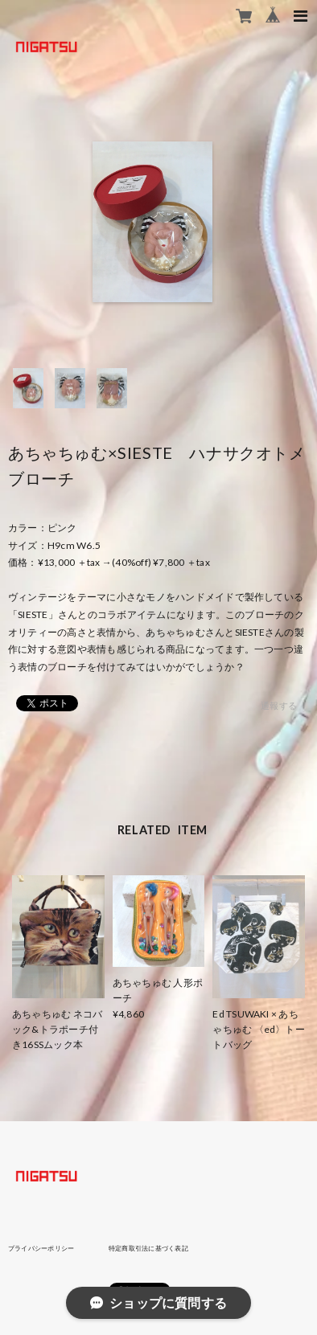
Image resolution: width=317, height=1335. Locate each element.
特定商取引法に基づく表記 (148, 1248)
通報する (279, 705)
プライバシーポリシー (41, 1248)
